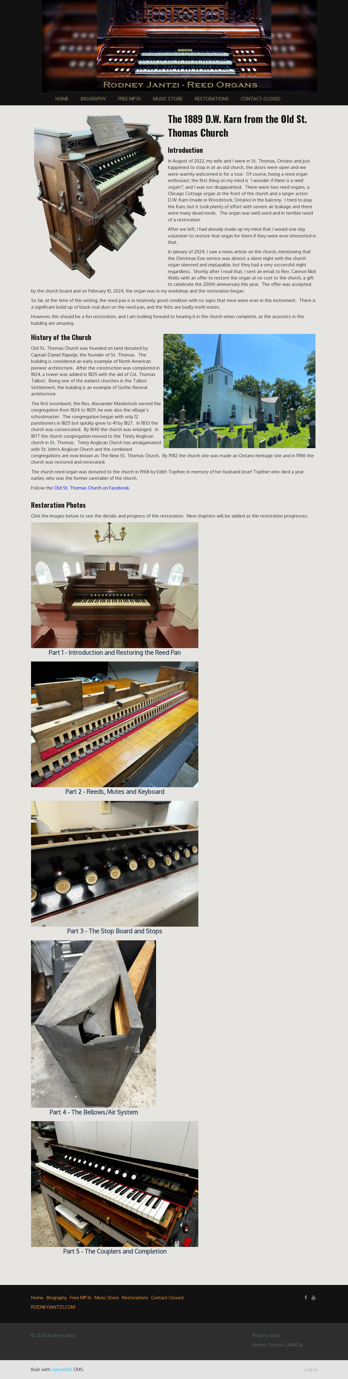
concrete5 (61, 1369)
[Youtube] (313, 1297)
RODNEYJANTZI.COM (53, 1307)
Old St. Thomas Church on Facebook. (92, 488)
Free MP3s (129, 99)
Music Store (168, 99)
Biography (93, 99)
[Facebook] (305, 1297)
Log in (311, 1369)
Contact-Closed (260, 99)
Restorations (211, 99)
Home (61, 99)
